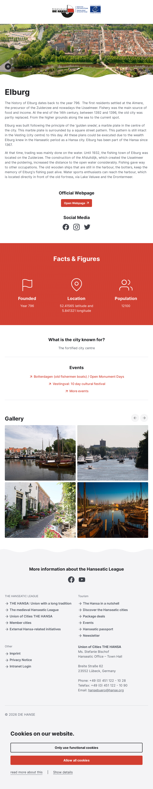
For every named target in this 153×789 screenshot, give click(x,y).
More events (77, 391)
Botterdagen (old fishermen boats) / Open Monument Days (76, 376)
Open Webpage (76, 203)
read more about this (26, 772)
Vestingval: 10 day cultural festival (76, 383)
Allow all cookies (76, 760)
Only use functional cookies (76, 748)
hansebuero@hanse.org (106, 690)
